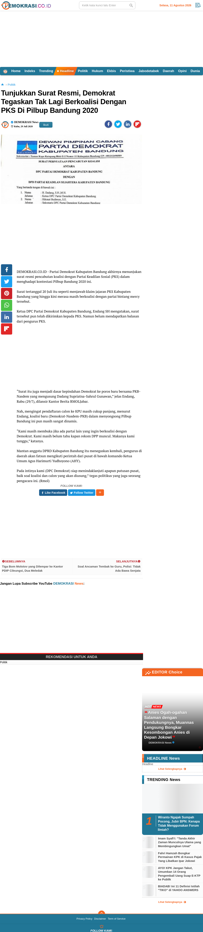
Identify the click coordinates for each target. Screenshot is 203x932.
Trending (46, 71)
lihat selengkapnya (172, 769)
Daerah (168, 71)
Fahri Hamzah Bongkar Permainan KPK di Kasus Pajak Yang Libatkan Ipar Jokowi (180, 856)
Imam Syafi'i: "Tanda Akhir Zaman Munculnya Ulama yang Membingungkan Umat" (179, 842)
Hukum (97, 71)
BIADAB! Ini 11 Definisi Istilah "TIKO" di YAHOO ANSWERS (179, 888)
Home (16, 71)
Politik (83, 71)
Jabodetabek (149, 71)
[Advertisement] (101, 38)
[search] (107, 5)
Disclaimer (100, 918)
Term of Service (117, 918)
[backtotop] (101, 914)
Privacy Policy (84, 918)
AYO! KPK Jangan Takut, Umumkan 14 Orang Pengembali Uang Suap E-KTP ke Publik (179, 873)
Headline (65, 71)
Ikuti (46, 124)
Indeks (30, 71)
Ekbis (111, 71)
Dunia (195, 71)
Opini (182, 71)
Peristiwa (127, 71)
